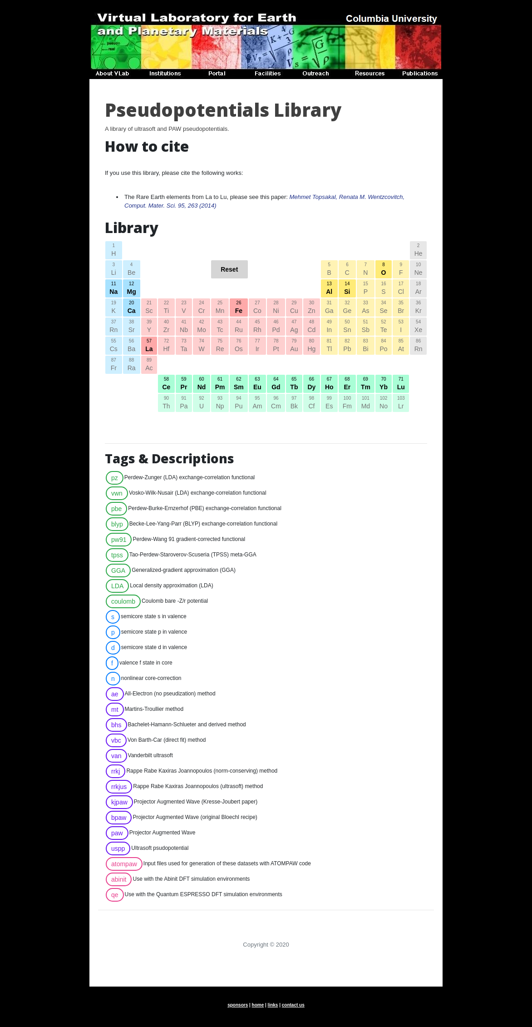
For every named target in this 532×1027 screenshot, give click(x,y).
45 (257, 327)
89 (149, 365)
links (273, 1004)
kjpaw (119, 802)
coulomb (123, 601)
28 (275, 308)
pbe (116, 508)
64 (275, 384)
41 (184, 327)
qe (114, 894)
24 (201, 308)
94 (238, 403)
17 (401, 289)
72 (166, 346)
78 (275, 346)
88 (131, 365)
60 (201, 384)
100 (347, 403)
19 (113, 308)
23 (184, 308)
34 (384, 308)
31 (329, 308)
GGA (118, 570)
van (116, 755)
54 (418, 327)
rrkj (115, 771)
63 (257, 384)
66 (311, 384)
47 (294, 327)
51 (365, 327)
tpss (117, 555)
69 (365, 384)
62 (238, 384)
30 (311, 308)
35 (401, 308)
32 (347, 308)
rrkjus (119, 786)
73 (184, 346)
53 (401, 327)
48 (311, 327)
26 (238, 308)
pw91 (118, 539)
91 (184, 403)
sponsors (237, 1004)
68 (347, 384)
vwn (117, 493)
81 (329, 346)
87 (113, 365)
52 (384, 327)
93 (220, 403)
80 (311, 346)
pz (114, 477)
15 (365, 289)
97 (294, 403)
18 (418, 289)
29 (294, 308)
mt (114, 709)
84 (384, 346)
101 (365, 403)
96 (275, 403)
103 (401, 403)
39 (149, 327)
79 (294, 346)
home (258, 1004)
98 (311, 403)
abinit (118, 879)
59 (184, 384)
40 (166, 327)
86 (418, 346)
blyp (117, 524)
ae (114, 694)
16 (384, 289)
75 (220, 346)
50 (347, 327)
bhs (116, 725)
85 (401, 346)
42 (201, 327)
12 (131, 289)
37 (113, 327)
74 (201, 346)
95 (257, 403)
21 (149, 308)
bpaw (118, 817)
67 (329, 384)
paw (117, 833)
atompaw (124, 864)
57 (149, 346)
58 (166, 384)
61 (220, 384)
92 (201, 403)
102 (384, 403)
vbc (116, 740)
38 (131, 327)
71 (401, 384)
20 (131, 308)
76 (238, 346)
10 (418, 270)
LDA (117, 586)
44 (238, 327)
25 (220, 308)
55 (113, 346)
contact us (293, 1004)
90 (166, 403)
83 (365, 346)
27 (257, 308)
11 (113, 289)
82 (347, 346)
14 (347, 289)
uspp (118, 848)
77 (257, 346)
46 (275, 327)
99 (329, 403)
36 (418, 308)
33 (365, 308)
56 (131, 346)
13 (329, 289)
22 (166, 308)
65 (294, 384)
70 (384, 384)
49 (329, 327)
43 (220, 327)
